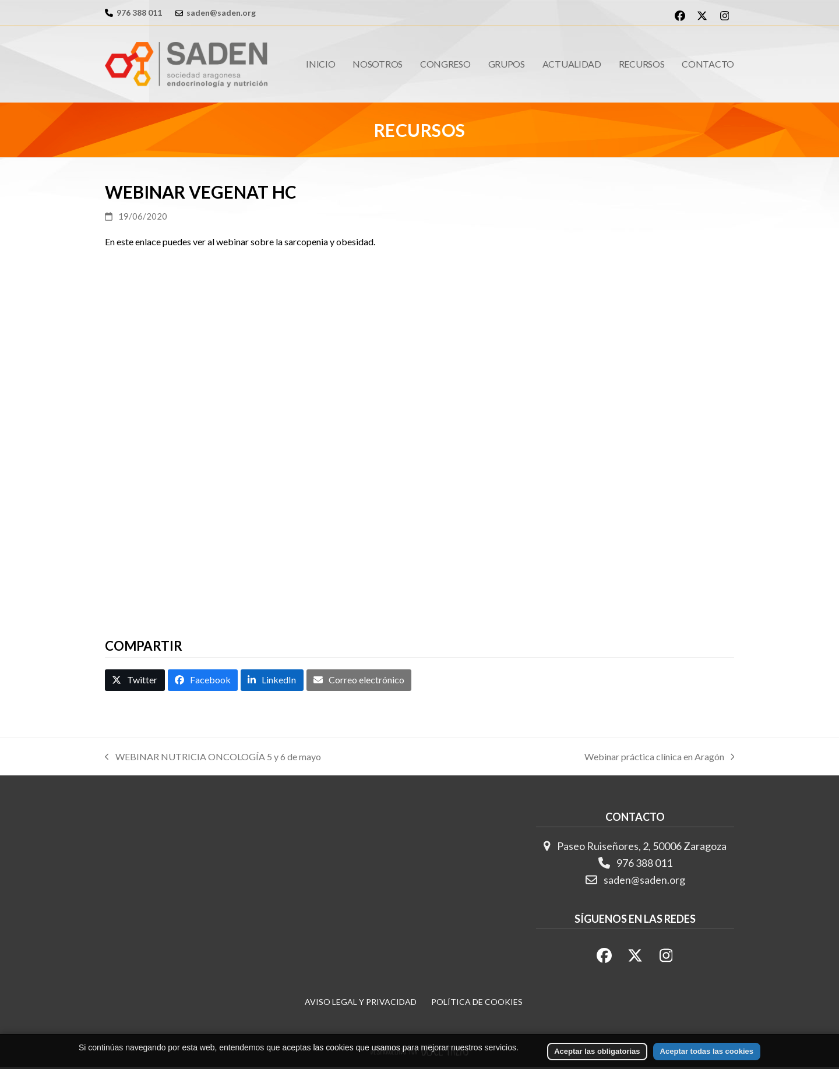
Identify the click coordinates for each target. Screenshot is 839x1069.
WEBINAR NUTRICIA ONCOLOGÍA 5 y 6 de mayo (213, 759)
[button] (135, 681)
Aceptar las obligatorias (597, 1051)
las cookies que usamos (356, 1047)
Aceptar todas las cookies (706, 1051)
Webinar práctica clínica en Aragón (659, 759)
